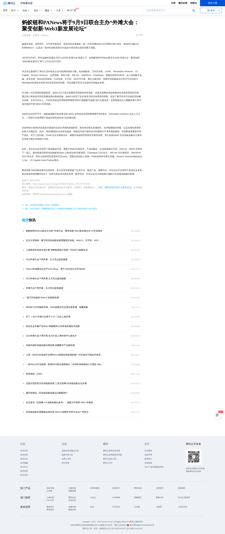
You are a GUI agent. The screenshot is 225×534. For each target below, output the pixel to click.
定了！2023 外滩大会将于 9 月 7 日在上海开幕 (48, 317)
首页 (5, 10)
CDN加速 (116, 497)
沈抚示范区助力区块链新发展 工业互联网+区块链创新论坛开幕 (56, 383)
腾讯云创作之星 (109, 459)
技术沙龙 (24, 459)
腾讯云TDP (107, 463)
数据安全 (50, 507)
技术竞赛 (65, 463)
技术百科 (24, 471)
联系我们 (148, 459)
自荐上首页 (66, 459)
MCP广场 (71, 10)
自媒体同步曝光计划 (70, 451)
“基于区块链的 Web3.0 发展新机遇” (43, 297)
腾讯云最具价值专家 (111, 451)
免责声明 (148, 455)
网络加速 (138, 488)
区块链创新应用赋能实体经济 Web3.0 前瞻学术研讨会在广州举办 (57, 412)
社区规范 (148, 451)
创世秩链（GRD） (35, 374)
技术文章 (24, 451)
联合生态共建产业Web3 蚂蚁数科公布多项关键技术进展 (53, 326)
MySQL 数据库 (184, 497)
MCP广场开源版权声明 (154, 467)
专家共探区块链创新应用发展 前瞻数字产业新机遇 (50, 345)
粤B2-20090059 (120, 525)
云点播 (137, 507)
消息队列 (116, 488)
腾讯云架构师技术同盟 (112, 455)
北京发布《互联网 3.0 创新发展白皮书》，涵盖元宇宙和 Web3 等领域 (59, 402)
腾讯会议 (72, 497)
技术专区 (24, 475)
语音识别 (72, 500)
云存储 (49, 491)
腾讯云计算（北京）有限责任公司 (96, 528)
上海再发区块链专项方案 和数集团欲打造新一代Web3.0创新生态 (57, 250)
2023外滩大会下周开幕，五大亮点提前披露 (47, 259)
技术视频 (24, 463)
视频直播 (72, 491)
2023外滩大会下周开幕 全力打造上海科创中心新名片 (51, 336)
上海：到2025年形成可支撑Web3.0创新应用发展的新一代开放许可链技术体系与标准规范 (65, 355)
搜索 (193, 10)
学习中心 (24, 467)
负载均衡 (72, 507)
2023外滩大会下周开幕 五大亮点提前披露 (46, 278)
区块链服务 (95, 488)
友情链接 (148, 463)
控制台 (193, 3)
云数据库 (159, 488)
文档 (173, 3)
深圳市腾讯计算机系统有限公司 (84, 525)
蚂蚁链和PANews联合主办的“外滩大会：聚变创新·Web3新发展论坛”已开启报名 (64, 231)
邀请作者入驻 (67, 455)
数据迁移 (72, 510)
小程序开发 (182, 507)
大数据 (159, 507)
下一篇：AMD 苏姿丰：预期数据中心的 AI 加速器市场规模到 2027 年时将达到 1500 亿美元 (59, 209)
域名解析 (181, 488)
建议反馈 (182, 3)
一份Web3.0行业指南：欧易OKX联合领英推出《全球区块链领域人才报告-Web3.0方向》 (65, 364)
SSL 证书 (50, 500)
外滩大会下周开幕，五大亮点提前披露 (44, 288)
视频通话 (138, 497)
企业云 (93, 497)
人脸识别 (50, 497)
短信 (92, 507)
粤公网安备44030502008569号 (142, 525)
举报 (139, 35)
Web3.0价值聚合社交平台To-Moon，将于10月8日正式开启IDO (55, 269)
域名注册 (50, 488)
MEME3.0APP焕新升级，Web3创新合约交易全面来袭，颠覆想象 (57, 307)
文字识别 (116, 507)
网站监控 (50, 510)
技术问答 (24, 455)
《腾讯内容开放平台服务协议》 (118, 187)
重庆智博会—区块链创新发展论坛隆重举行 (47, 393)
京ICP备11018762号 (134, 528)
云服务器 (72, 488)
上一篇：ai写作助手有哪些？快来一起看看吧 (40, 205)
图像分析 (159, 497)
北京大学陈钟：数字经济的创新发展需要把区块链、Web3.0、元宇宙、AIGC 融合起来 (65, 240)
